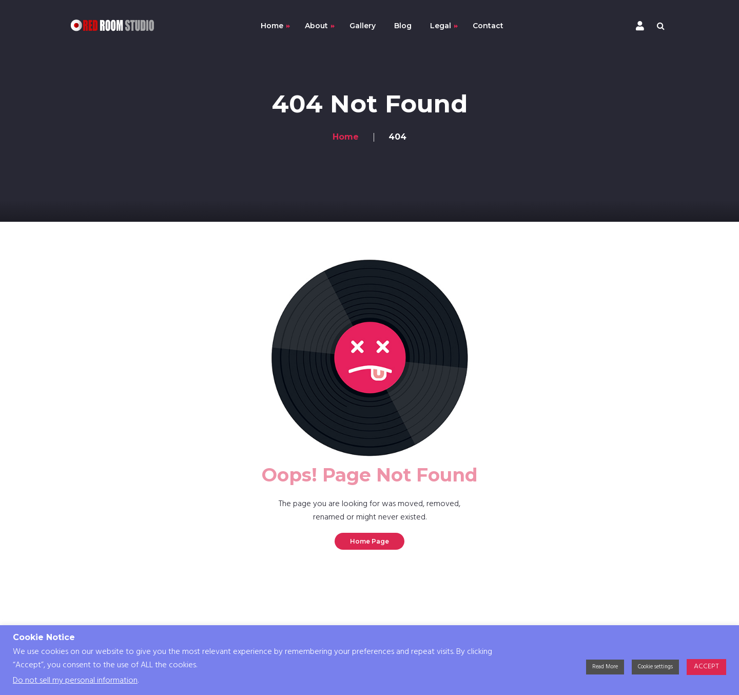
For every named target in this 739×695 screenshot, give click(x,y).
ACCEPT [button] (706, 666)
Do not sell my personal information (75, 680)
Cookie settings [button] (655, 666)
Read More (605, 666)
